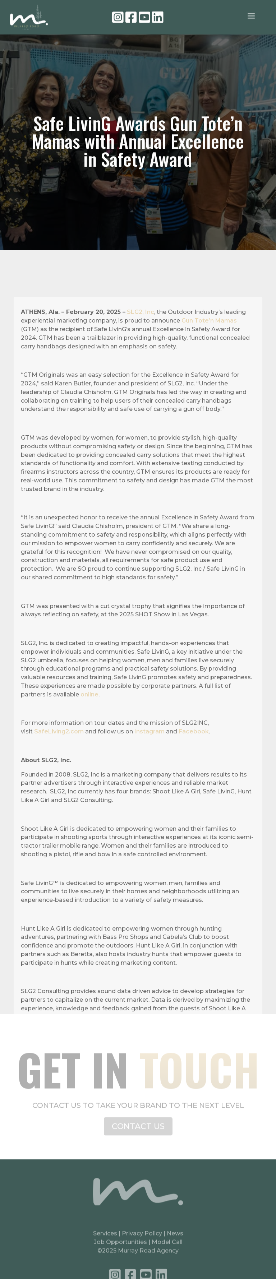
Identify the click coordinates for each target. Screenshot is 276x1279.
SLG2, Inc (140, 344)
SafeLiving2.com (59, 764)
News (175, 1239)
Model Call (167, 1247)
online (89, 726)
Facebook (194, 764)
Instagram (149, 764)
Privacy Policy (143, 1239)
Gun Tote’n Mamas (209, 353)
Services (105, 1239)
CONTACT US (138, 1131)
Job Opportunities (120, 1247)
